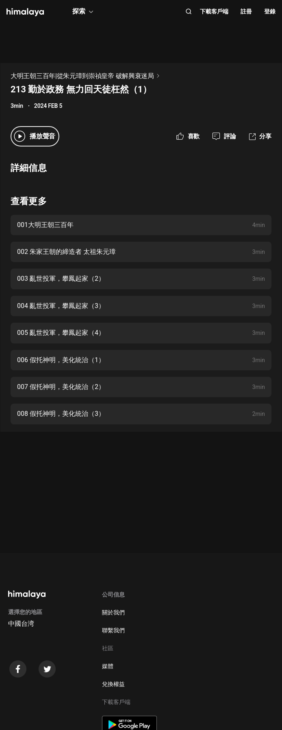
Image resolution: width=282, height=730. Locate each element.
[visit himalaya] (25, 12)
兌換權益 (113, 684)
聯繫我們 (113, 630)
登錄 (269, 11)
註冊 (246, 11)
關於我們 (113, 612)
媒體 (107, 666)
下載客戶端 (214, 11)
